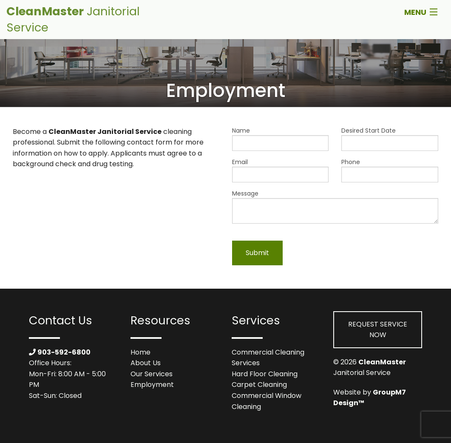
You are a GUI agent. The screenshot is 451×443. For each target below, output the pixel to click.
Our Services (151, 374)
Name (280, 138)
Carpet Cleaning (259, 384)
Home (140, 352)
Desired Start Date (389, 138)
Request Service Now (377, 329)
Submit (257, 253)
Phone (389, 170)
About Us (145, 363)
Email (280, 170)
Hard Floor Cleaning (265, 374)
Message (335, 206)
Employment (152, 384)
